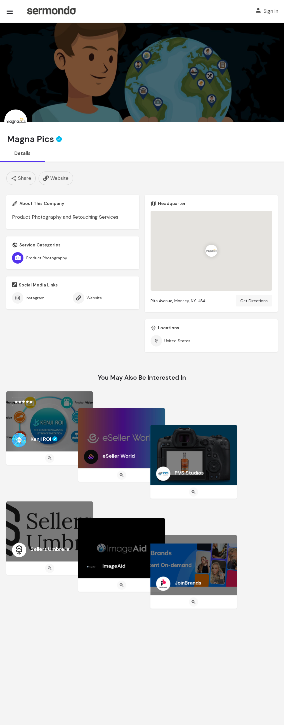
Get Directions (254, 300)
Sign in (271, 11)
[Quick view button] (49, 458)
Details (22, 153)
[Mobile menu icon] (10, 11)
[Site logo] (51, 11)
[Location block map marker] (211, 251)
